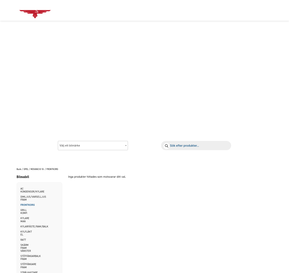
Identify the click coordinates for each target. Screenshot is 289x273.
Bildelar (107, 10)
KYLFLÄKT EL (26, 233)
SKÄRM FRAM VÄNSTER (25, 248)
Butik (19, 169)
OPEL (26, 169)
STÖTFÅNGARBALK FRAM (26, 257)
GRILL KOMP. (23, 211)
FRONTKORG (26, 205)
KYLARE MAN (24, 219)
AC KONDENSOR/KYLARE (26, 190)
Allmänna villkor (176, 10)
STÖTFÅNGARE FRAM (26, 265)
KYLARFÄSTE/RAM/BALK (26, 226)
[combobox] (93, 145)
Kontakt (149, 10)
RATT (23, 240)
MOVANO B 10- (37, 169)
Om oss (128, 10)
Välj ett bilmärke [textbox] (70, 145)
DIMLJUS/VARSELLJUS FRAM (26, 198)
